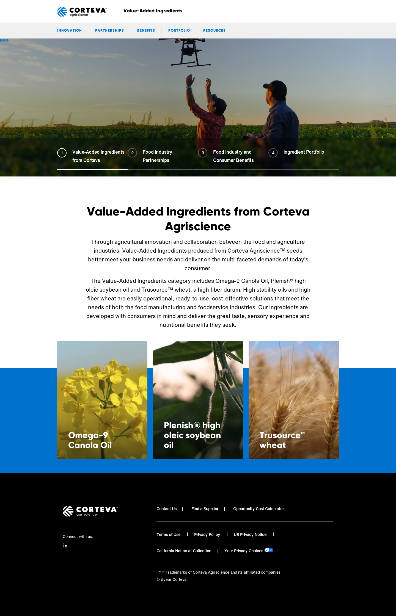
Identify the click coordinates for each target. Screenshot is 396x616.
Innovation (69, 30)
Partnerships (109, 30)
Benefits (146, 30)
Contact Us (166, 509)
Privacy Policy (207, 534)
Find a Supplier (204, 509)
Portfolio (179, 30)
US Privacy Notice (251, 534)
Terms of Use (169, 534)
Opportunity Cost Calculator (258, 509)
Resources (214, 30)
